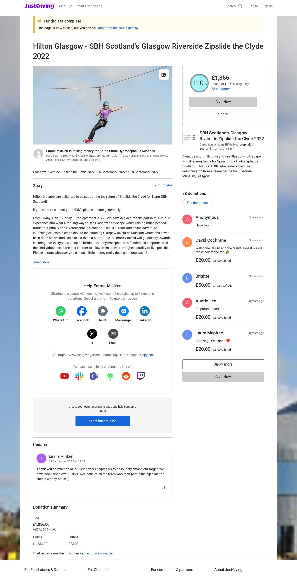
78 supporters (221, 89)
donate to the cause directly (118, 28)
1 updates (165, 185)
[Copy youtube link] (64, 376)
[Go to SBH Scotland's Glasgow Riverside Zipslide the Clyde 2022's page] (189, 137)
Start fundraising (103, 421)
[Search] (234, 6)
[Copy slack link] (79, 376)
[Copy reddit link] (126, 376)
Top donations (197, 207)
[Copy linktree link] (110, 377)
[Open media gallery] (102, 105)
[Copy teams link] (94, 376)
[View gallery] (164, 74)
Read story (42, 262)
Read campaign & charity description (210, 184)
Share (223, 114)
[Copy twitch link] (141, 376)
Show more (227, 369)
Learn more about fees (99, 553)
